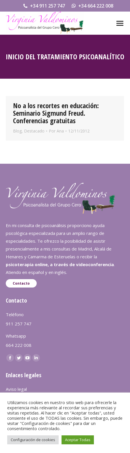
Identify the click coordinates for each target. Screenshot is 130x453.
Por (56, 131)
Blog (17, 131)
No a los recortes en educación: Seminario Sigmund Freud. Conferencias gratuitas (56, 113)
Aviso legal (16, 389)
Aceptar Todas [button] (77, 439)
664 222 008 (18, 345)
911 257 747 (18, 324)
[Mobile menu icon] (120, 23)
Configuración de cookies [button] (33, 439)
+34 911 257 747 (44, 6)
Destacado (34, 131)
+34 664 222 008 (92, 6)
